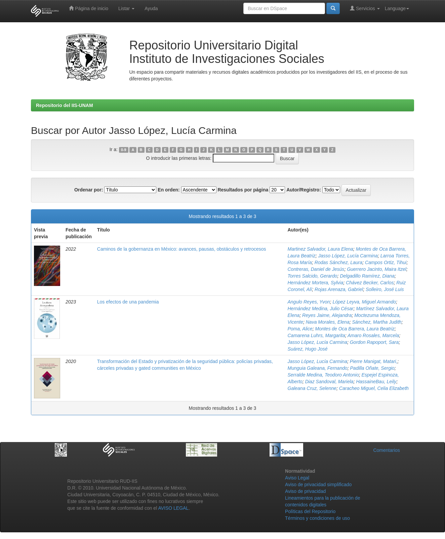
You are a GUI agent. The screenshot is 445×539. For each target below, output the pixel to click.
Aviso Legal (297, 477)
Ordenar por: (88, 189)
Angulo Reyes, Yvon (309, 301)
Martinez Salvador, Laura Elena (320, 249)
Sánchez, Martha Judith (376, 322)
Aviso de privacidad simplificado (318, 484)
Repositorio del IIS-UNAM (64, 105)
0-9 (123, 150)
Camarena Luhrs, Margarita (316, 335)
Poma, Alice (300, 328)
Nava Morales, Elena (328, 322)
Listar (126, 8)
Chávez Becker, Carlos (370, 282)
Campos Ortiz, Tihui (386, 262)
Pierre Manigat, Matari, (374, 361)
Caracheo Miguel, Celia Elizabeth (374, 388)
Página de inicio (88, 8)
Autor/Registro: (303, 189)
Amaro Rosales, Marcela (373, 335)
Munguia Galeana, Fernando (318, 368)
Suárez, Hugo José (308, 349)
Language (397, 8)
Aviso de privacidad (305, 491)
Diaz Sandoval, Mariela (329, 381)
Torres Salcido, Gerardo (312, 276)
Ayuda (151, 8)
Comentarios (386, 450)
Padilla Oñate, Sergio (372, 368)
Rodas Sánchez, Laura (338, 262)
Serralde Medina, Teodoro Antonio (323, 375)
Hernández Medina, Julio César (321, 308)
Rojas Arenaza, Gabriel (339, 289)
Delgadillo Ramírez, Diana (367, 276)
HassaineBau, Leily (376, 381)
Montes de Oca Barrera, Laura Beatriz (355, 328)
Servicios (365, 8)
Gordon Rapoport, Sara (374, 342)
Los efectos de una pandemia (128, 301)
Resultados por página (242, 189)
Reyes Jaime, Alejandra (327, 315)
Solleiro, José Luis (385, 289)
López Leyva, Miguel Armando (364, 301)
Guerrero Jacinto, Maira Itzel (376, 269)
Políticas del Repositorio (310, 511)
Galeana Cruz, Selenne (312, 388)
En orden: (168, 189)
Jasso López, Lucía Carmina (348, 255)
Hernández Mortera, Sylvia (315, 282)
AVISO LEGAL (173, 508)
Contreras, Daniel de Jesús (316, 269)
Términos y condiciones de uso (317, 518)
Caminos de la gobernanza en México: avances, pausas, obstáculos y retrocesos (181, 249)
